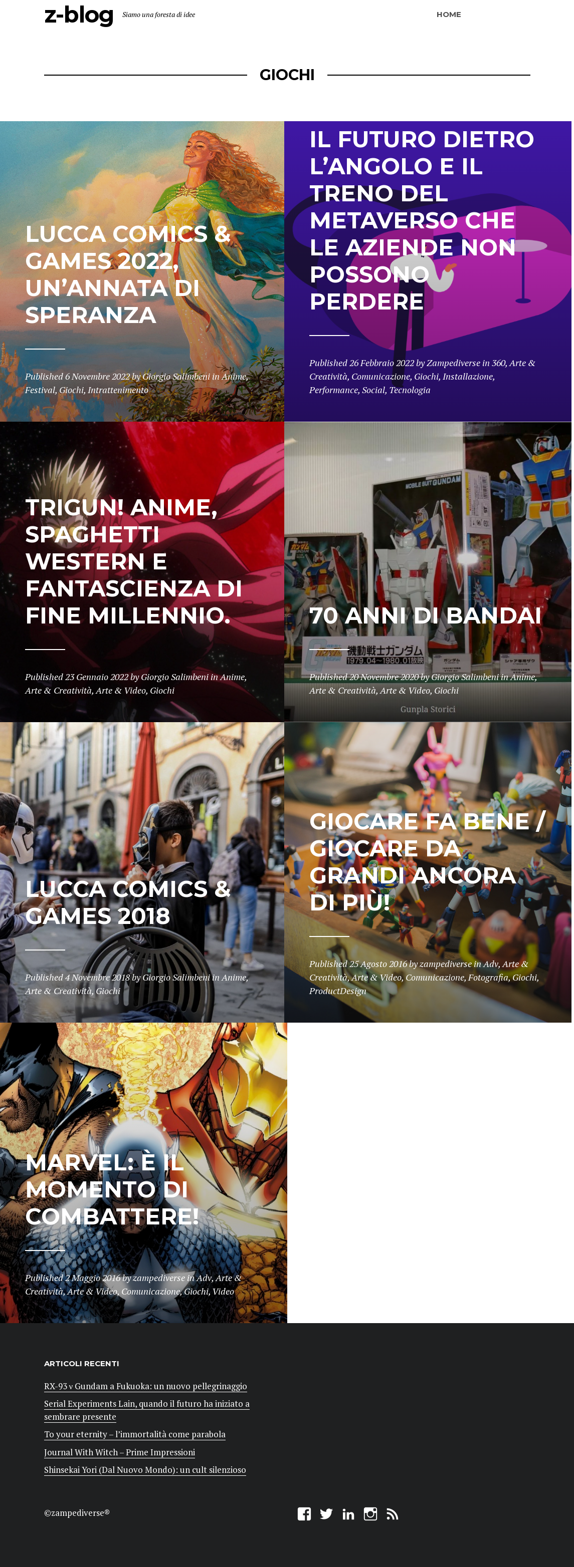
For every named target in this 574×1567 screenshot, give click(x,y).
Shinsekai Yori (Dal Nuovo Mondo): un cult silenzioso (145, 1469)
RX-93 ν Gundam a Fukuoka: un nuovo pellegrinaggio (146, 1386)
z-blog (79, 14)
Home (449, 14)
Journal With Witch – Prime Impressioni (119, 1452)
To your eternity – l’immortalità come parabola (135, 1434)
